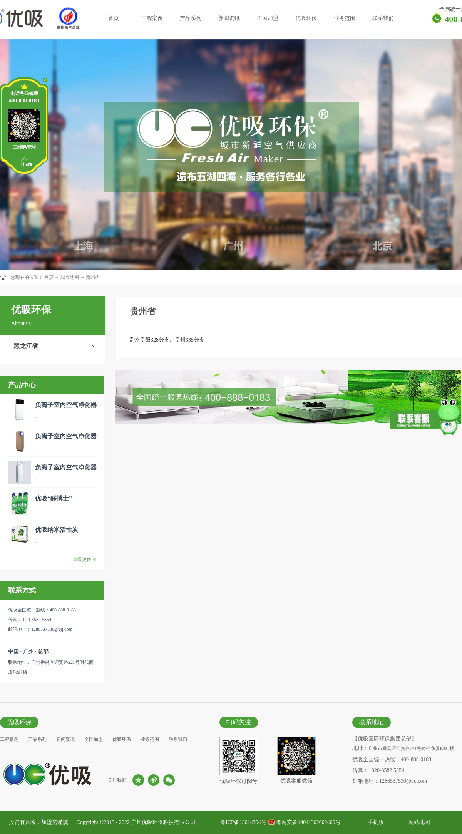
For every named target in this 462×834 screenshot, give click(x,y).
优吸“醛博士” (53, 498)
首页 (113, 18)
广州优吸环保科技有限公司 (163, 822)
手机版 (374, 822)
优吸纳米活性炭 (56, 529)
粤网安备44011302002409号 (308, 822)
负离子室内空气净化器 (66, 405)
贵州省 (93, 277)
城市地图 (69, 277)
